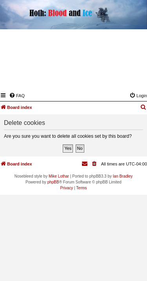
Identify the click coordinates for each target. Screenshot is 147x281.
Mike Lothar (59, 176)
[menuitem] (17, 95)
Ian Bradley (123, 176)
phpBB (53, 182)
